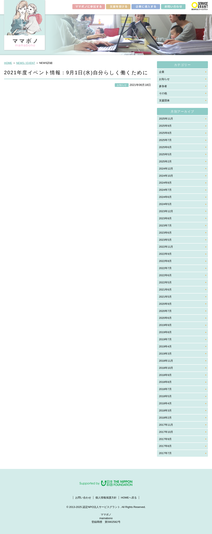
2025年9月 (165, 125)
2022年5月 (165, 282)
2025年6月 (165, 147)
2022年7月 (165, 268)
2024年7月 (165, 189)
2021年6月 (165, 289)
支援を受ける (118, 7)
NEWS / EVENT (25, 62)
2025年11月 (166, 118)
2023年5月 (165, 239)
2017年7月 (165, 453)
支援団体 (164, 100)
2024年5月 (165, 204)
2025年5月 (165, 154)
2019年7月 (165, 339)
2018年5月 (165, 396)
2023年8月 (165, 218)
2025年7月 (165, 140)
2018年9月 (165, 375)
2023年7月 (165, 225)
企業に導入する (145, 7)
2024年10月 (166, 175)
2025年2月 (165, 161)
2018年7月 (165, 389)
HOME (8, 62)
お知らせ (164, 79)
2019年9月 (165, 325)
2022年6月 (165, 275)
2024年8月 (165, 182)
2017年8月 (165, 446)
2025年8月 (165, 132)
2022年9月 (165, 253)
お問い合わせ (173, 7)
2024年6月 (165, 196)
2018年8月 (165, 381)
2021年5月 (165, 296)
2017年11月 (166, 424)
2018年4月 (165, 403)
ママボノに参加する (88, 7)
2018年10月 (166, 367)
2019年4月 (165, 346)
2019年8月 (165, 332)
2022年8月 (165, 261)
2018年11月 (166, 360)
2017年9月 (165, 439)
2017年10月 (166, 431)
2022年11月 (166, 246)
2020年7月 (165, 310)
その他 (163, 93)
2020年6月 (165, 317)
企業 (161, 71)
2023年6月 (165, 232)
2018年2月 (165, 417)
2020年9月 (165, 303)
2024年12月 (166, 168)
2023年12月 (166, 211)
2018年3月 (165, 410)
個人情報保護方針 (106, 497)
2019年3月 (165, 353)
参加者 (163, 86)
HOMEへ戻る (129, 497)
